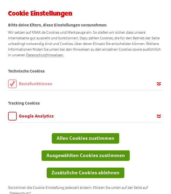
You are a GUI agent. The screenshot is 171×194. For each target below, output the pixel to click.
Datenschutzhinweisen (44, 55)
